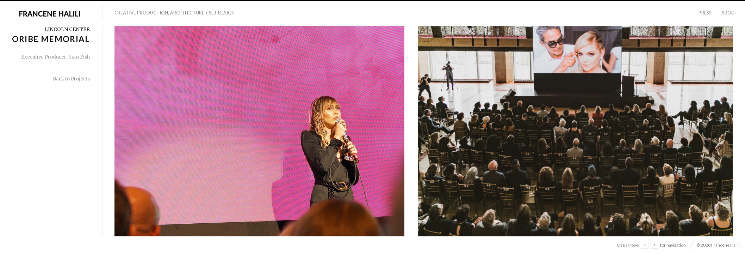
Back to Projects (71, 79)
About (729, 13)
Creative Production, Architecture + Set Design (174, 13)
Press (705, 13)
